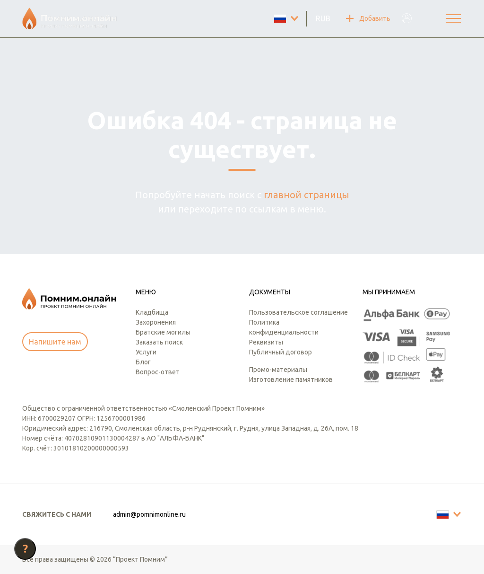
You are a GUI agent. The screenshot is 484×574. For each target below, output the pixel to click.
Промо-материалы (278, 369)
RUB (323, 18)
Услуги (146, 352)
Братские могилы (163, 332)
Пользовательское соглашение (298, 312)
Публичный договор (280, 352)
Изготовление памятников (291, 379)
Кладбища (152, 312)
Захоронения (156, 322)
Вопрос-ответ (158, 372)
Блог (143, 362)
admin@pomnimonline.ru (149, 514)
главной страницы (306, 194)
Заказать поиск (159, 342)
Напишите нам (55, 341)
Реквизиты (266, 342)
